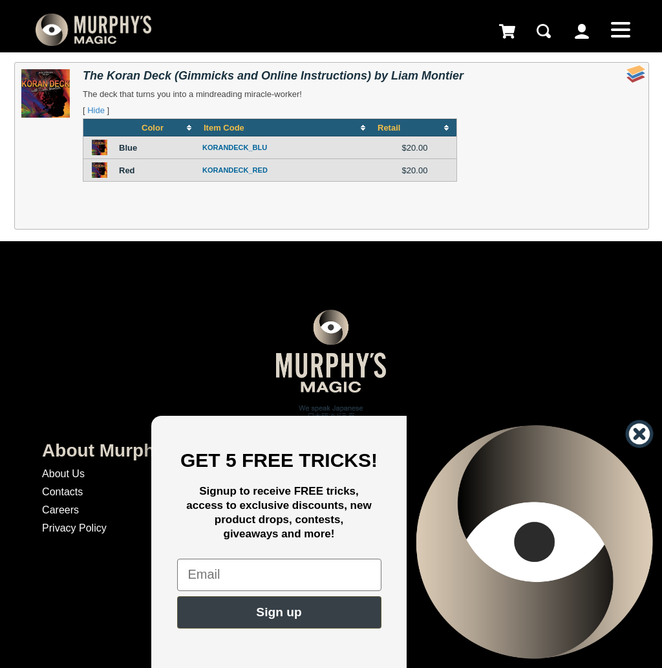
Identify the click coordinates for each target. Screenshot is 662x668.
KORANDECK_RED (235, 170)
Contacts (62, 491)
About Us (63, 473)
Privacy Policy (74, 528)
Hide (96, 110)
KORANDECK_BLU (234, 147)
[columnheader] (157, 128)
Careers (60, 509)
